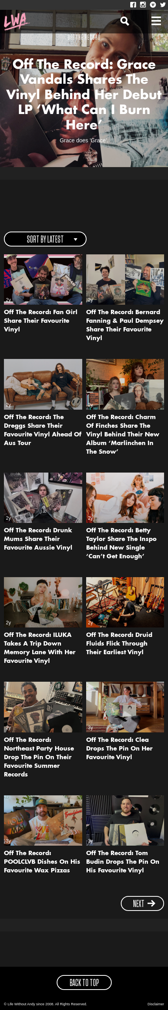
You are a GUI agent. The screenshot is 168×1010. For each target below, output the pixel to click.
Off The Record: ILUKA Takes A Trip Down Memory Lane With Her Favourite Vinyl (40, 648)
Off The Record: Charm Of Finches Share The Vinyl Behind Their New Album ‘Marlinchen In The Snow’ (122, 435)
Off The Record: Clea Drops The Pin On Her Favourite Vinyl (119, 749)
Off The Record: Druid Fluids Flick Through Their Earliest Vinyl (119, 644)
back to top (84, 983)
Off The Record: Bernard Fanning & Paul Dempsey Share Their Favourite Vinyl (125, 326)
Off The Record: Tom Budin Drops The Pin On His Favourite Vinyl (122, 862)
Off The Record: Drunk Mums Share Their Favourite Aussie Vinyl (38, 539)
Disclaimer (156, 1004)
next (144, 904)
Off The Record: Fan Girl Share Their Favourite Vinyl (41, 321)
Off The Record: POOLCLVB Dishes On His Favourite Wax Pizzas (42, 862)
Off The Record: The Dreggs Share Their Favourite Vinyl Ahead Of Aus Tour (42, 431)
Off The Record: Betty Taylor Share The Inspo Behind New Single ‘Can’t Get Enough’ (121, 544)
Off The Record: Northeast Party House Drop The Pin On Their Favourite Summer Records (39, 758)
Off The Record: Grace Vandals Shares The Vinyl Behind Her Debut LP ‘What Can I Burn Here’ (84, 95)
